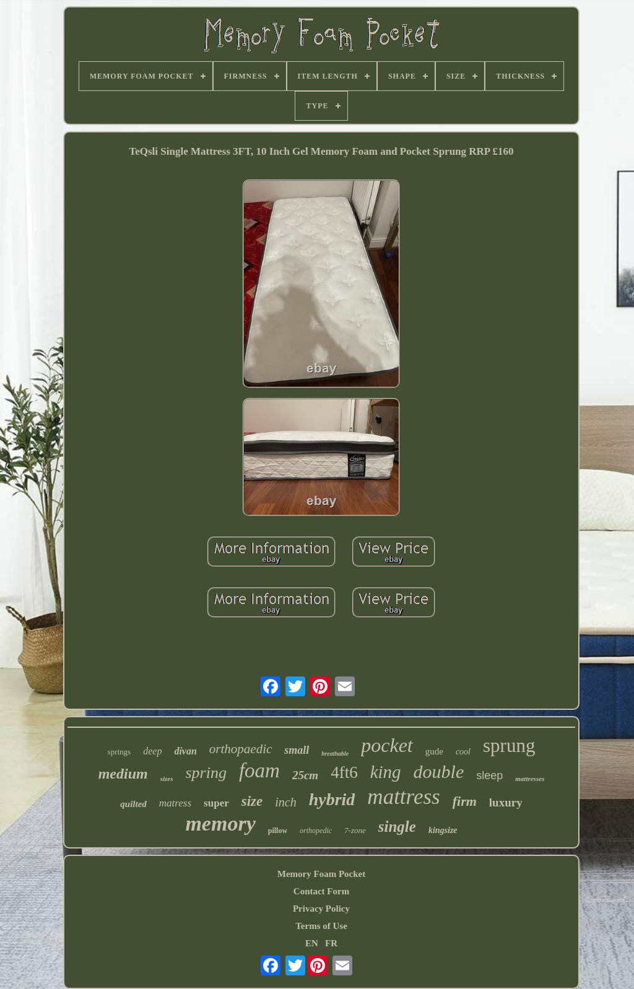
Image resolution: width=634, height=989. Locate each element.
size (252, 801)
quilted (133, 804)
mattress (403, 797)
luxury (506, 802)
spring (205, 773)
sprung (509, 745)
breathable (335, 753)
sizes (166, 778)
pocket (387, 745)
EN (311, 943)
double (439, 771)
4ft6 (344, 772)
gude (434, 751)
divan (185, 751)
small (296, 750)
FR (331, 943)
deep (152, 751)
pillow (277, 830)
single (397, 826)
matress (175, 803)
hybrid (332, 799)
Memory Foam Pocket (321, 874)
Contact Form (321, 891)
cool (463, 751)
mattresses (529, 778)
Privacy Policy (321, 908)
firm (465, 801)
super (216, 803)
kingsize (443, 830)
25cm (305, 775)
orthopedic (316, 830)
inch (285, 802)
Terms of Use (321, 926)
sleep (489, 775)
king (385, 772)
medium (123, 774)
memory (220, 823)
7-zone (355, 830)
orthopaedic (240, 748)
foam (259, 770)
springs (119, 751)
